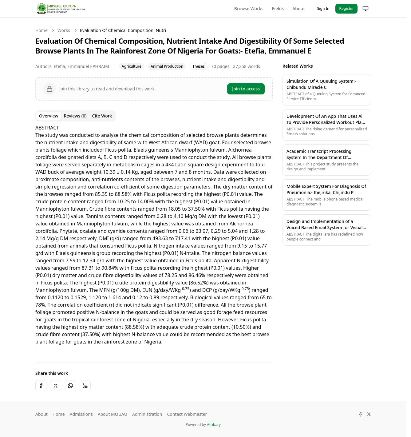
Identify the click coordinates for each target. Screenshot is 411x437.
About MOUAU (112, 414)
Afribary (214, 424)
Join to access (246, 89)
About (298, 8)
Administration (147, 414)
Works (63, 30)
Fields (278, 8)
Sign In (323, 8)
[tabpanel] (154, 238)
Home (41, 30)
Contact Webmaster (187, 414)
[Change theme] (365, 8)
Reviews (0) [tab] (75, 116)
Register (346, 8)
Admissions (81, 414)
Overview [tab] (48, 116)
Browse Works (248, 8)
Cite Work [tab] (102, 116)
